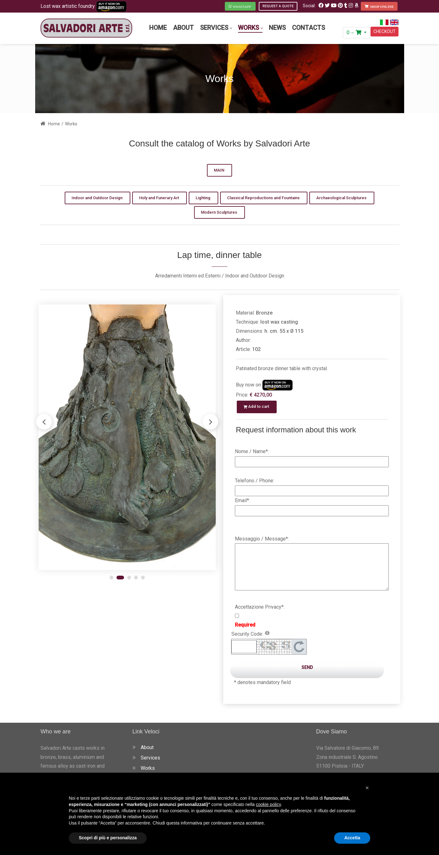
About (147, 747)
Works (148, 768)
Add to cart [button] (256, 406)
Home (50, 123)
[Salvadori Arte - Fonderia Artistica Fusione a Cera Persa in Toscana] (86, 28)
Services (150, 758)
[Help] (267, 632)
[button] (210, 422)
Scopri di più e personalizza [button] (108, 837)
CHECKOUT (384, 31)
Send (307, 667)
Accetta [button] (352, 837)
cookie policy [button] (268, 804)
